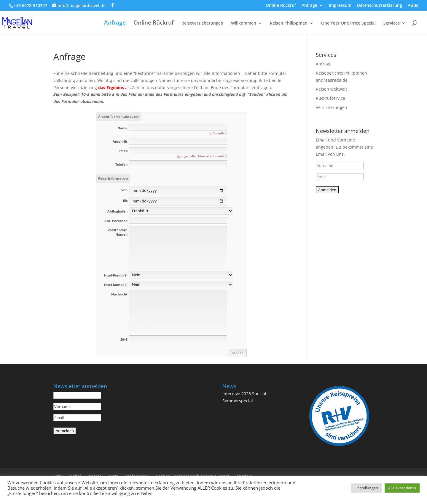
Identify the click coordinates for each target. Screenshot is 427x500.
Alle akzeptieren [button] (402, 488)
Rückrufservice (330, 98)
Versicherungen (331, 107)
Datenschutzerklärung (379, 5)
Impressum (340, 5)
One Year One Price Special (348, 23)
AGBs (413, 5)
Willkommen (243, 23)
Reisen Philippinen (288, 23)
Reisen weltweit (331, 89)
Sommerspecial (237, 400)
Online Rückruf (281, 5)
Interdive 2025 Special (244, 393)
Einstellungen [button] (366, 488)
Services (391, 23)
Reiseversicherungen (202, 23)
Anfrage (309, 5)
